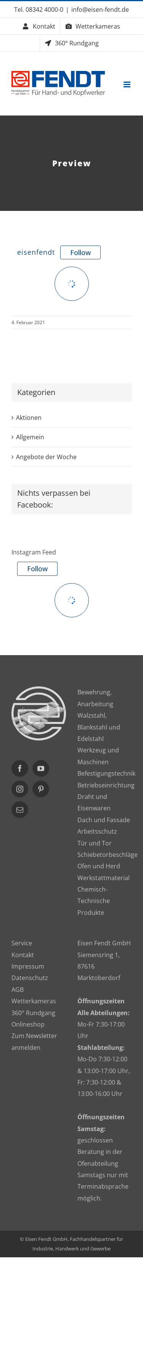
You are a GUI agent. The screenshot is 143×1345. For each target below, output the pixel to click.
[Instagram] (19, 789)
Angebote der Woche (46, 457)
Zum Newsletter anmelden (34, 1041)
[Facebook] (19, 768)
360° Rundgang (33, 1013)
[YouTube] (40, 768)
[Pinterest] (40, 789)
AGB (17, 989)
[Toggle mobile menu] (128, 84)
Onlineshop (28, 1024)
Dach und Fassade (103, 820)
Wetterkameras (33, 1001)
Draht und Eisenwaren (94, 802)
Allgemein (30, 437)
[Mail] (19, 809)
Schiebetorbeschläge (104, 854)
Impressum (27, 966)
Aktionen (29, 417)
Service (21, 943)
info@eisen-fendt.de (100, 9)
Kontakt (22, 955)
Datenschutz (29, 978)
